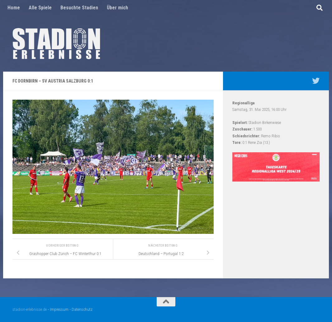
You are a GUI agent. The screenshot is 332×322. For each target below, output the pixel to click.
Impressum (59, 309)
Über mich (117, 8)
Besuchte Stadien (79, 8)
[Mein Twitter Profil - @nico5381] (316, 80)
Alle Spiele (40, 8)
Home (13, 8)
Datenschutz (82, 309)
